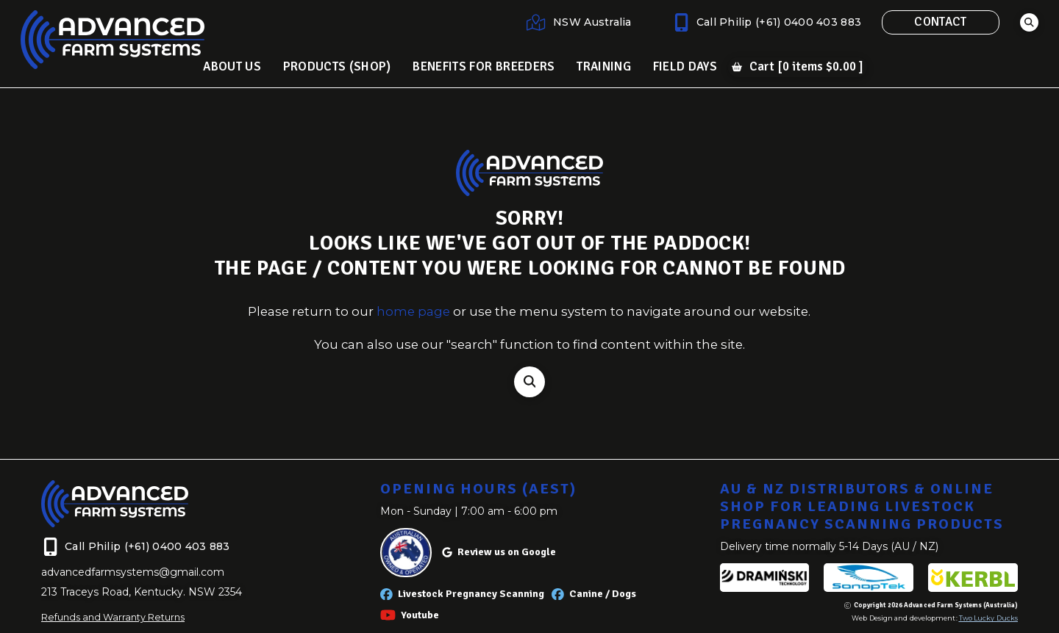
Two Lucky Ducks (988, 618)
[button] (1029, 22)
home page (413, 311)
